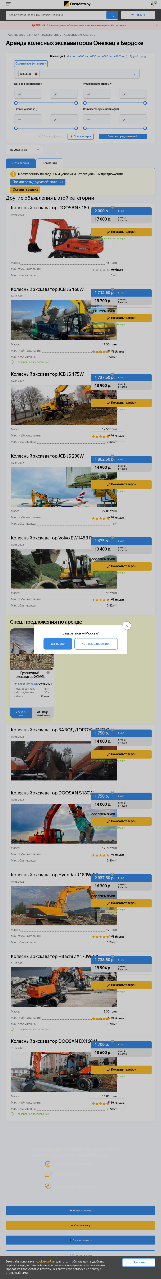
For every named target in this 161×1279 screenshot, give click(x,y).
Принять (139, 1262)
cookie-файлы (45, 1261)
